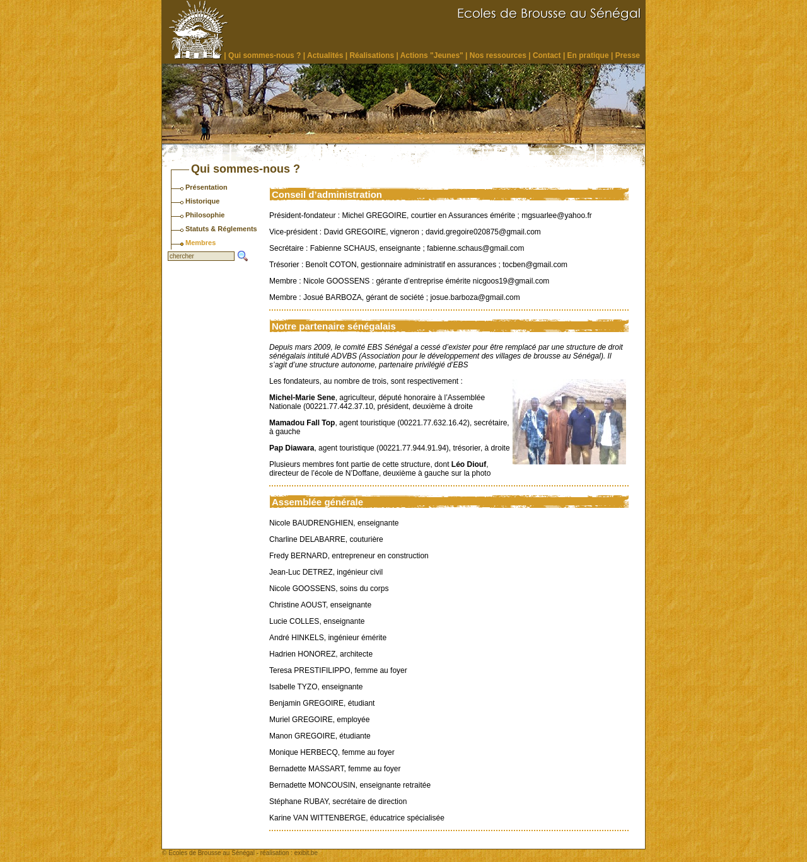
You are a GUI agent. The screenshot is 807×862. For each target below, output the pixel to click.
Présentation (206, 187)
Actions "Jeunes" (431, 55)
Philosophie (204, 215)
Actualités (325, 55)
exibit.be (306, 852)
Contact (547, 55)
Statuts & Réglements (221, 229)
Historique (202, 201)
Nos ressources (498, 55)
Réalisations (371, 55)
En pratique (588, 55)
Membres (200, 242)
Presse (627, 55)
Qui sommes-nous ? (264, 55)
